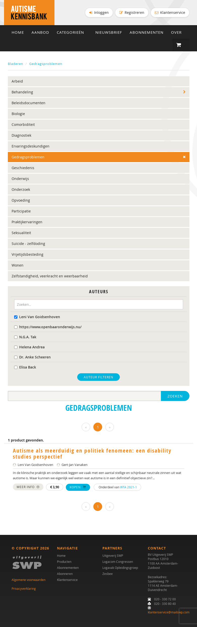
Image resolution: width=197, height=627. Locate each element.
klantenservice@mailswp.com (168, 612)
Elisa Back (25, 367)
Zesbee (107, 574)
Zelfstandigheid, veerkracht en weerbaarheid (50, 276)
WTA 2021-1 (128, 487)
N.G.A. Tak (25, 337)
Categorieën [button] (72, 32)
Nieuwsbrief (108, 32)
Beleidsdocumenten (28, 102)
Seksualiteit (21, 232)
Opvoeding (21, 200)
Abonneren (65, 574)
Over (176, 32)
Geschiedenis (23, 167)
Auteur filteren (98, 377)
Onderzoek (21, 189)
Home (18, 32)
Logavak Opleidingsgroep (120, 568)
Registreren (131, 12)
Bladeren (15, 63)
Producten (64, 562)
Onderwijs (20, 178)
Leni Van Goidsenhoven (37, 316)
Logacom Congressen (117, 562)
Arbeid (17, 81)
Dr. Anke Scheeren (32, 357)
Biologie (18, 113)
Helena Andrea (29, 347)
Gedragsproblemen (45, 63)
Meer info (28, 487)
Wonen (17, 265)
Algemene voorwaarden (28, 580)
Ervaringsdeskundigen (30, 146)
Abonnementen (146, 32)
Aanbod (40, 32)
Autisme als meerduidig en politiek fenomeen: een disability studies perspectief (92, 453)
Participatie (21, 211)
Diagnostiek (21, 135)
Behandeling (22, 92)
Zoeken (175, 396)
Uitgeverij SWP (112, 556)
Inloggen (99, 12)
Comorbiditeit (23, 124)
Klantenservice (170, 12)
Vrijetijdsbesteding (27, 254)
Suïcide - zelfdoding (28, 243)
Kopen (78, 487)
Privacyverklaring (24, 588)
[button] (181, 45)
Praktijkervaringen (27, 221)
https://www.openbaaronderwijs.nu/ (47, 326)
